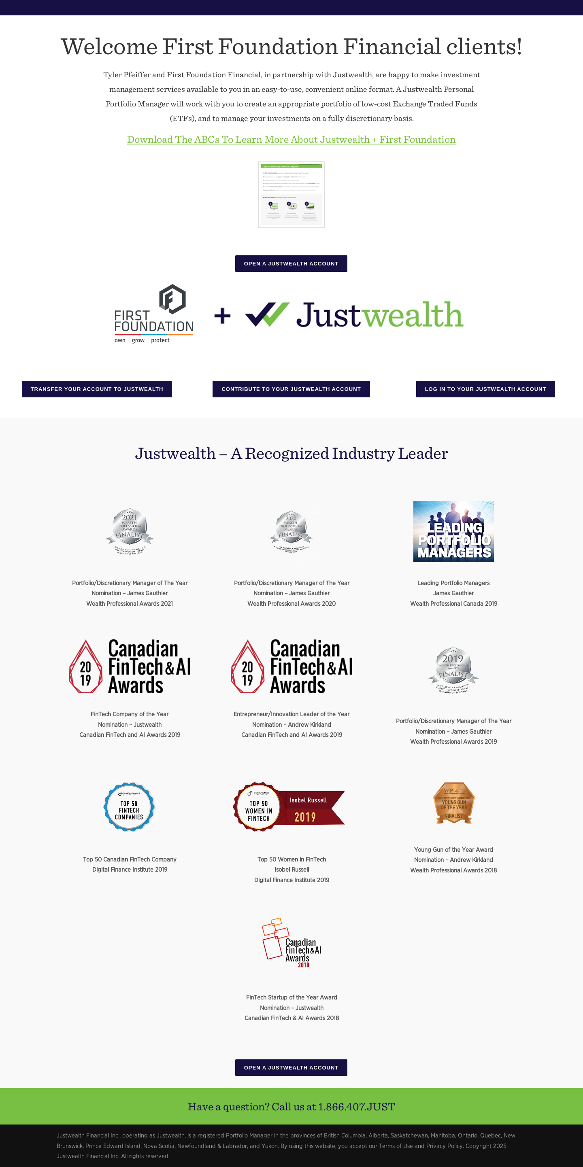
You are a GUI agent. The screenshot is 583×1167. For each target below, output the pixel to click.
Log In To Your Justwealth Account (486, 389)
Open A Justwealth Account (291, 264)
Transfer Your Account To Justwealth (97, 389)
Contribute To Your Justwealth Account (291, 389)
